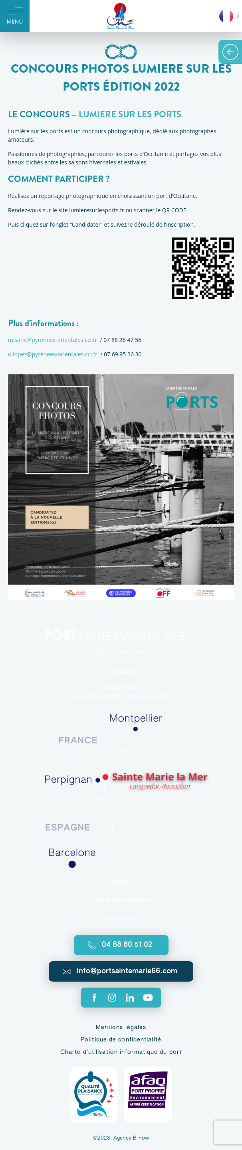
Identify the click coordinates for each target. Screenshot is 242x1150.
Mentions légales (121, 1027)
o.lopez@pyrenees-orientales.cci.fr (52, 354)
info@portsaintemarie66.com (127, 971)
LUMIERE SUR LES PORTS (130, 114)
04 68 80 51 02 (127, 944)
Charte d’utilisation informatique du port (121, 1052)
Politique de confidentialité (121, 1040)
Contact (121, 672)
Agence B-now (131, 1138)
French (226, 16)
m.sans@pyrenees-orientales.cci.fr (52, 340)
